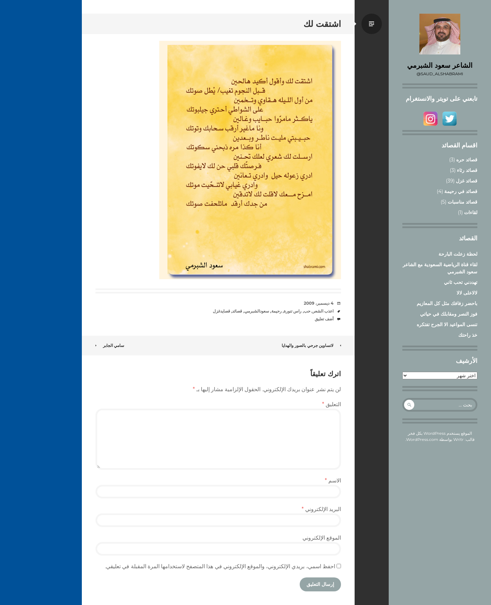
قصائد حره (466, 160)
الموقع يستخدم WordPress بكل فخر (440, 433)
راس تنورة (292, 311)
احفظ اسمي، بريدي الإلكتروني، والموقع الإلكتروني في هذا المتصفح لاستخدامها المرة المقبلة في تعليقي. (220, 566)
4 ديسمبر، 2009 (318, 303)
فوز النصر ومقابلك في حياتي (448, 314)
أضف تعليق (324, 318)
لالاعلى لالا (467, 293)
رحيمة (276, 311)
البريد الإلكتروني (321, 509)
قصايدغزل (221, 311)
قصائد (237, 311)
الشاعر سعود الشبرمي (439, 65)
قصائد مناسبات (462, 202)
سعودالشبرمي (256, 311)
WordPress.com (422, 439)
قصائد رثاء (467, 170)
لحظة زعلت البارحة (457, 254)
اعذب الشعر (323, 311)
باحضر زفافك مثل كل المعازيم (447, 303)
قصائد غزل (466, 181)
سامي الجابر (109, 345)
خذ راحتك (467, 335)
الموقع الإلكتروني (321, 538)
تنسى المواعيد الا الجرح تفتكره (447, 324)
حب (307, 311)
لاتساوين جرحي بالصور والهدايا (311, 345)
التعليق (331, 404)
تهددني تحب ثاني (460, 282)
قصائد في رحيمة (460, 191)
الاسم (333, 480)
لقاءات (470, 212)
